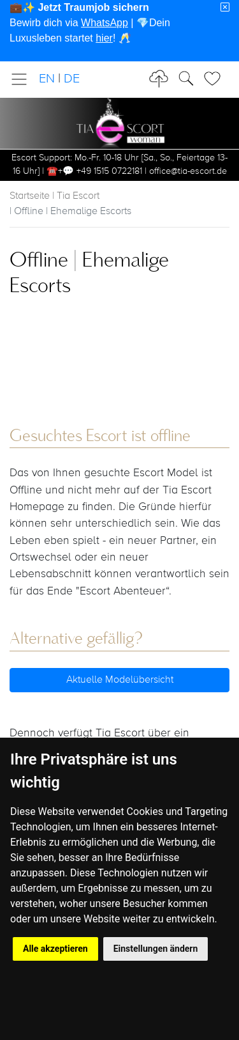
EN (47, 79)
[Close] (225, 7)
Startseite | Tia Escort (54, 196)
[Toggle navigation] (23, 79)
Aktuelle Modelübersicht (119, 680)
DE (72, 79)
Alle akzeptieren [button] (55, 948)
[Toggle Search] (216, 78)
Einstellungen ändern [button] (155, 948)
